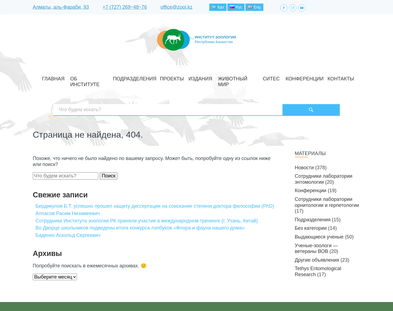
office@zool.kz (176, 8)
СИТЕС (253, 77)
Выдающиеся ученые (319, 218)
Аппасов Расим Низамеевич (67, 194)
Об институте (112, 77)
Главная (85, 77)
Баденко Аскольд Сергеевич (67, 216)
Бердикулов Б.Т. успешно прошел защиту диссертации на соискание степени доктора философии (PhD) (154, 187)
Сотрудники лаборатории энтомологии (323, 160)
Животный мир (227, 77)
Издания (198, 77)
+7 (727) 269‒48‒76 (125, 8)
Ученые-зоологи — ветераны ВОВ (316, 229)
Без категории (311, 209)
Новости (304, 149)
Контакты (307, 77)
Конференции (278, 77)
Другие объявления (317, 241)
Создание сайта (326, 297)
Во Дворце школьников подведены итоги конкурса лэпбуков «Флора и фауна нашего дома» (140, 209)
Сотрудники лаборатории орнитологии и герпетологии (327, 183)
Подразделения (146, 77)
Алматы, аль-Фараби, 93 (61, 8)
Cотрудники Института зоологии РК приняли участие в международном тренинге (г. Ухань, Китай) (146, 202)
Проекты (176, 77)
